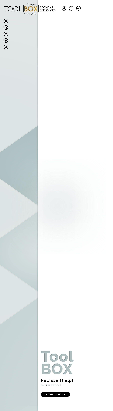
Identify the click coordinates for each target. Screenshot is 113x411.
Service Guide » (55, 394)
